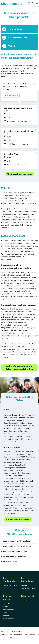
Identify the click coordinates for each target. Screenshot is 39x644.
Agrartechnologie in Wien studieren (16, 541)
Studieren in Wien (10, 562)
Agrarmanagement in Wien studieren (17, 546)
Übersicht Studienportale (10, 585)
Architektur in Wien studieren (14, 556)
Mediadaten (24, 585)
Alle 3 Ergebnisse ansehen (19, 173)
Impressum (4, 634)
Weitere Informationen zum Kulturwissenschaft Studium (19, 367)
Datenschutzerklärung (20, 634)
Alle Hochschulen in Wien (17, 519)
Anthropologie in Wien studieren (15, 551)
